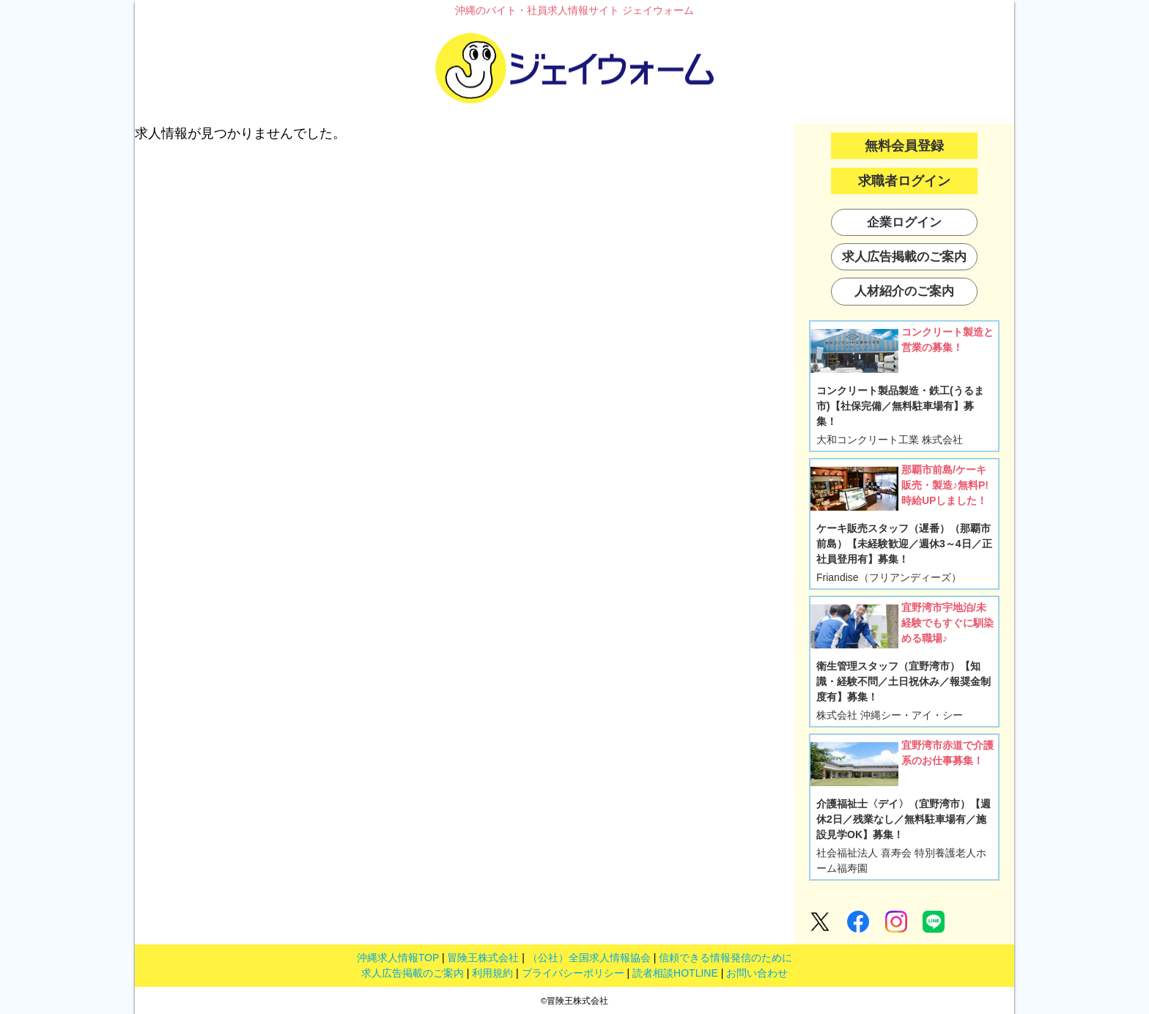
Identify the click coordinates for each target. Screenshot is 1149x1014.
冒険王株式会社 (483, 957)
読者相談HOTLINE (675, 973)
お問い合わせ (757, 973)
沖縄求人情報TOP (398, 957)
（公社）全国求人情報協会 (589, 957)
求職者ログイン (904, 181)
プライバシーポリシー (573, 973)
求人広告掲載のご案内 (412, 973)
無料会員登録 (904, 145)
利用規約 (492, 973)
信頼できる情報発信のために (725, 957)
